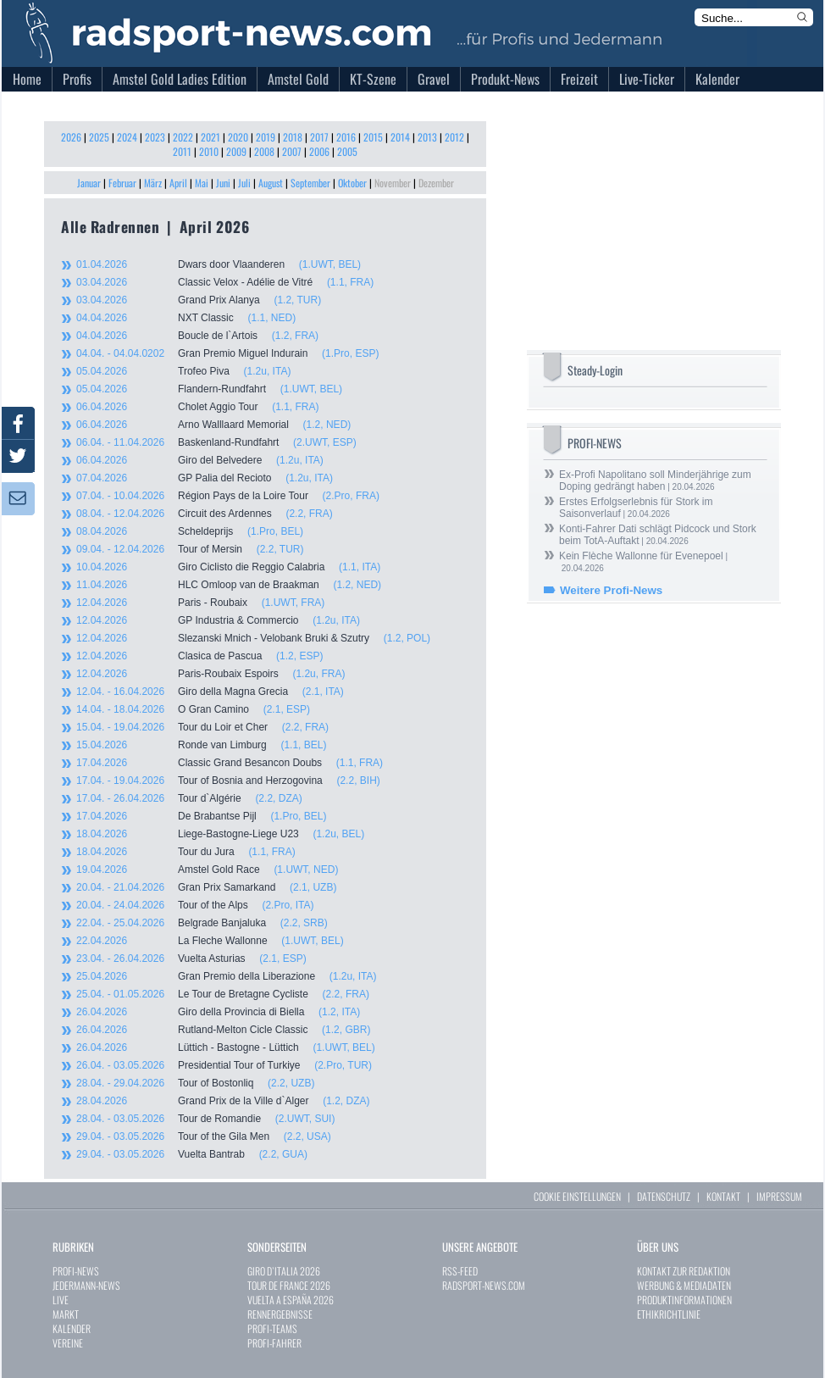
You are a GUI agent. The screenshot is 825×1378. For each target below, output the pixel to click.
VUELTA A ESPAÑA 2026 (290, 1299)
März (153, 182)
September (310, 182)
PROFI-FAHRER (274, 1343)
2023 (155, 137)
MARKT (66, 1314)
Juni (223, 182)
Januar (89, 182)
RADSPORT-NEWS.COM (483, 1285)
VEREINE (68, 1343)
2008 (264, 151)
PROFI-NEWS (76, 1271)
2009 (236, 151)
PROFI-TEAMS (272, 1328)
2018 (292, 137)
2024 (127, 137)
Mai (201, 182)
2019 (265, 137)
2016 (346, 137)
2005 (347, 151)
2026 (71, 137)
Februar (122, 182)
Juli (244, 182)
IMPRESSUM (779, 1196)
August (270, 182)
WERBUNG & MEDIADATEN (684, 1285)
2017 (319, 137)
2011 (182, 151)
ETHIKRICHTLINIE (668, 1314)
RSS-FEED (460, 1271)
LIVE (61, 1299)
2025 (99, 137)
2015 (373, 137)
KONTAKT (723, 1196)
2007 (292, 151)
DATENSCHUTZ (663, 1196)
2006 (319, 151)
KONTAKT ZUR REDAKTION (683, 1271)
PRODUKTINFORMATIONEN (684, 1299)
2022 (183, 137)
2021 (210, 137)
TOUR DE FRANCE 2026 (288, 1285)
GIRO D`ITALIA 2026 (283, 1271)
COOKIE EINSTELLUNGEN (577, 1196)
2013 (427, 137)
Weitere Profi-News (611, 590)
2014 (400, 137)
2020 (238, 137)
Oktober (352, 182)
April (178, 182)
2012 (454, 137)
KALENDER (72, 1328)
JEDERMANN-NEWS (86, 1285)
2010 (209, 151)
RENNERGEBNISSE (280, 1314)
